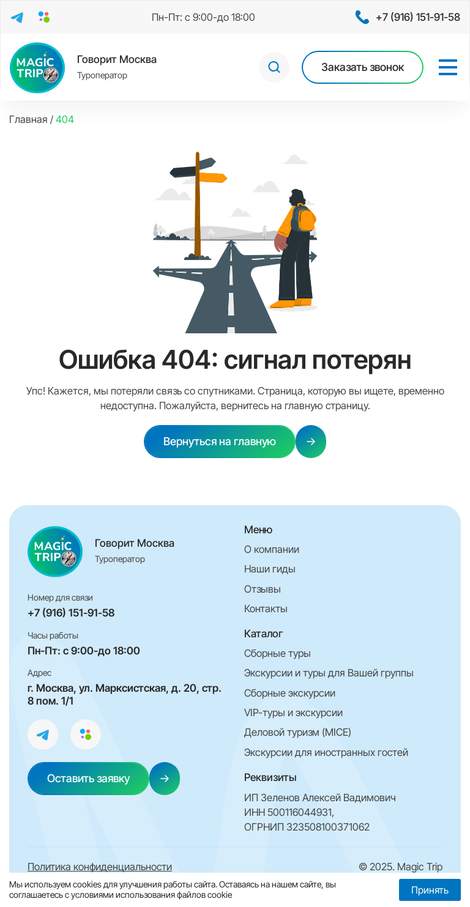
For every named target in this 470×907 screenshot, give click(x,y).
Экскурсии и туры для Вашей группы (329, 673)
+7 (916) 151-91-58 (71, 613)
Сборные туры (277, 653)
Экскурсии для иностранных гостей (326, 752)
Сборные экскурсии (289, 693)
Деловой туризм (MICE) (297, 732)
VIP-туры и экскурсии (293, 712)
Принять (430, 890)
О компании (271, 549)
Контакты (266, 608)
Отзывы (262, 589)
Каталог (263, 633)
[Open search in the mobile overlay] (274, 67)
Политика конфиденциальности (100, 867)
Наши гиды (270, 569)
